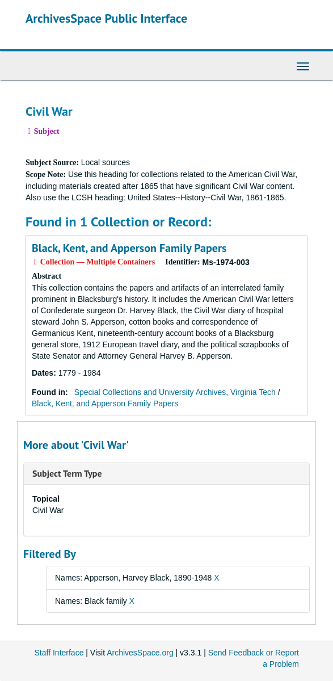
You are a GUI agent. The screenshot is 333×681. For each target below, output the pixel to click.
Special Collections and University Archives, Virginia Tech (175, 392)
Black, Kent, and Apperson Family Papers (129, 248)
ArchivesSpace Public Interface (106, 18)
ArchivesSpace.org (140, 652)
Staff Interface (59, 652)
